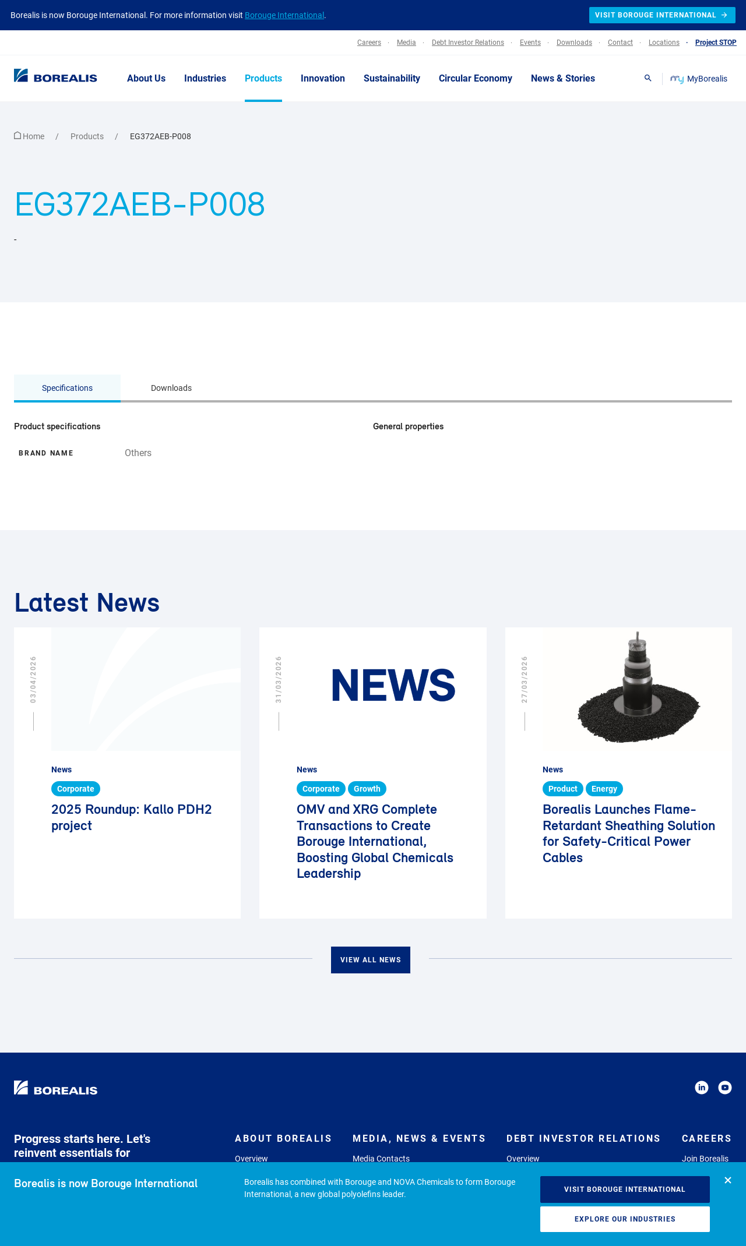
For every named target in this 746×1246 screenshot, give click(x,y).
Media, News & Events (419, 1138)
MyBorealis (699, 78)
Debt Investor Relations (583, 1138)
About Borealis (283, 1138)
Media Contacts (381, 1158)
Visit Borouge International (625, 1189)
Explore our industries (625, 1219)
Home (30, 136)
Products (88, 136)
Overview (251, 1158)
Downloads (171, 388)
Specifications (67, 388)
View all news (370, 960)
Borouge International (284, 15)
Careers (707, 1138)
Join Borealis (705, 1158)
